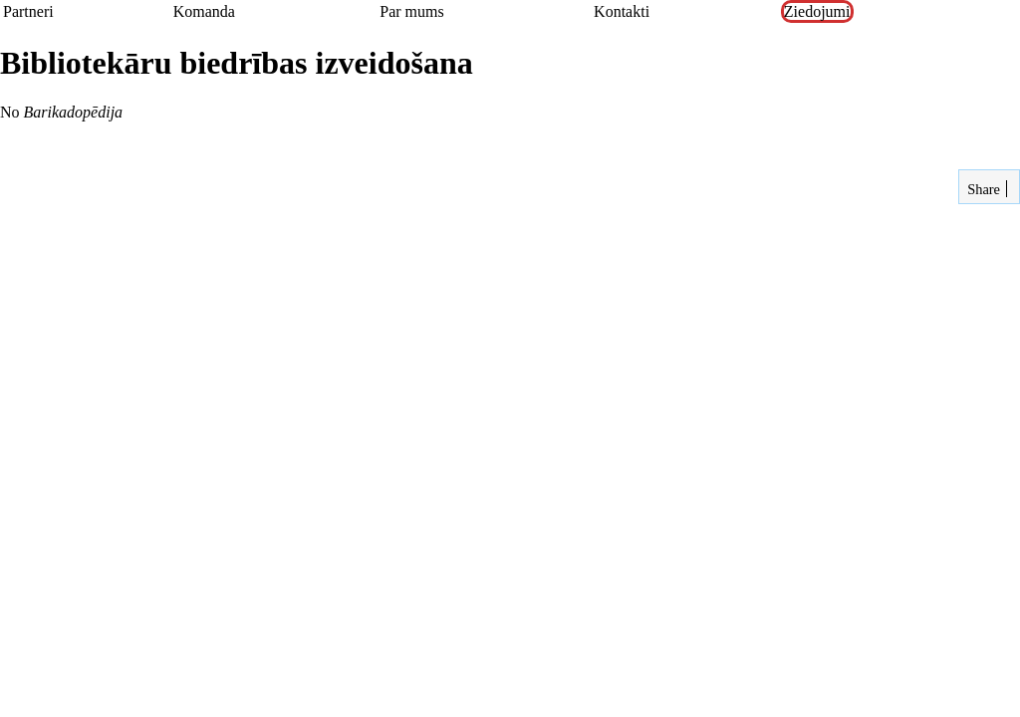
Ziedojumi (817, 11)
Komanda (204, 11)
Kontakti (621, 11)
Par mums (411, 11)
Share (982, 189)
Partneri (28, 11)
